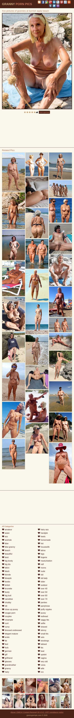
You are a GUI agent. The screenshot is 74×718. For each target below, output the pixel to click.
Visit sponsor (44, 112)
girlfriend (7, 658)
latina (41, 550)
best (5, 557)
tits (40, 648)
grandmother (9, 665)
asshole (7, 540)
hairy (5, 672)
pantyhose (44, 606)
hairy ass (43, 530)
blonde (6, 575)
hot (40, 543)
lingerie (42, 557)
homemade (44, 540)
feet (5, 644)
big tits (6, 564)
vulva (41, 665)
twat (41, 651)
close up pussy (10, 609)
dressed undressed (12, 630)
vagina (42, 658)
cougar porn (8, 613)
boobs (6, 582)
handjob (43, 533)
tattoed (42, 644)
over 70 (42, 599)
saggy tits (43, 620)
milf (41, 564)
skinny (42, 630)
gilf (4, 655)
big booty (7, 561)
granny (6, 668)
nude (41, 571)
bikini (5, 568)
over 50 (42, 592)
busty (6, 592)
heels (41, 536)
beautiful (7, 554)
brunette (7, 589)
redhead (43, 616)
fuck (5, 648)
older (41, 582)
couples (7, 616)
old (40, 575)
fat (4, 641)
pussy (42, 613)
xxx (41, 672)
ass (5, 536)
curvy (6, 627)
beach (6, 550)
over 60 (42, 595)
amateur (7, 530)
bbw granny (8, 547)
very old (42, 661)
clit (4, 606)
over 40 (42, 589)
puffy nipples (45, 609)
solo (41, 637)
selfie (41, 623)
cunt (5, 623)
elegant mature (10, 634)
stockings (43, 641)
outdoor (42, 585)
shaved (42, 627)
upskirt (42, 655)
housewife (44, 547)
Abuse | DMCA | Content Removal (24, 712)
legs (41, 554)
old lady (42, 578)
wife (41, 668)
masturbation (45, 561)
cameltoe (7, 599)
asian (6, 533)
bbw (5, 543)
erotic (6, 637)
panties (42, 602)
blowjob (7, 578)
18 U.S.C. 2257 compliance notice (50, 712)
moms (42, 568)
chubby (6, 602)
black (5, 571)
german (7, 651)
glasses (7, 661)
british (6, 585)
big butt (6, 595)
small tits (43, 634)
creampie (7, 620)
